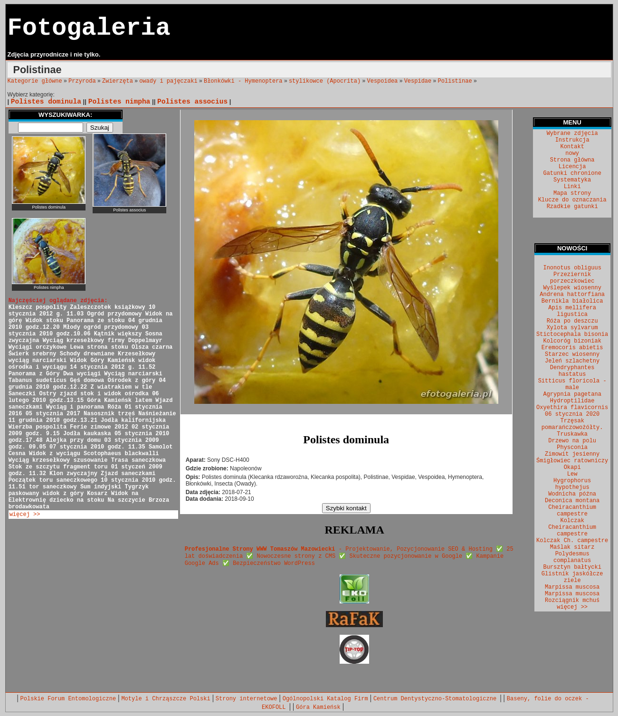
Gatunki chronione (572, 173)
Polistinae (455, 81)
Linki (572, 186)
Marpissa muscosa (572, 587)
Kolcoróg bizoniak (572, 341)
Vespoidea (382, 81)
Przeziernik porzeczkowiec (572, 278)
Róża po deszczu (572, 321)
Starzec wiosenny (572, 354)
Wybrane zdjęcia (572, 133)
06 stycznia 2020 (572, 414)
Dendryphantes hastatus (572, 371)
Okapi (572, 467)
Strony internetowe (246, 699)
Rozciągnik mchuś (572, 600)
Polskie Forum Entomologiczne (68, 699)
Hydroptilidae (572, 401)
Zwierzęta (117, 81)
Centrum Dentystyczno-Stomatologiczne (436, 699)
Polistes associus (192, 101)
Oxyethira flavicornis (572, 407)
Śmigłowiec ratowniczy (572, 461)
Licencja (572, 166)
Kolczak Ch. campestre (572, 540)
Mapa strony (572, 193)
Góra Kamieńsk (318, 707)
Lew (572, 474)
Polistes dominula (46, 101)
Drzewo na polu (572, 441)
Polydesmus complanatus (572, 557)
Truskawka (572, 434)
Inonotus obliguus (572, 268)
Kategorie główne (35, 81)
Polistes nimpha (119, 101)
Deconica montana (572, 500)
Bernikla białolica (572, 301)
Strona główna (572, 160)
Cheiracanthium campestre (572, 510)
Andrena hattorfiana (572, 294)
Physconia (572, 447)
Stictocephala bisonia (572, 334)
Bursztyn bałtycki (572, 567)
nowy (572, 153)
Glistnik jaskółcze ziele (572, 577)
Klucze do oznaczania (572, 200)
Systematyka (572, 180)
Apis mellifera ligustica (572, 311)
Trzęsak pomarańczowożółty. (572, 424)
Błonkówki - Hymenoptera (243, 81)
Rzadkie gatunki (572, 206)
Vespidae (418, 81)
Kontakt (572, 146)
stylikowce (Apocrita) (325, 81)
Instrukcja (572, 140)
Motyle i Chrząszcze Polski (165, 699)
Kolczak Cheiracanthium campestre (572, 527)
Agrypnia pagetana (572, 394)
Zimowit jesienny (572, 454)
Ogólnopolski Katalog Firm (325, 699)
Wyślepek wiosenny (572, 288)
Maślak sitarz (572, 547)
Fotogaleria (89, 28)
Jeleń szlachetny (572, 361)
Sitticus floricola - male (572, 384)
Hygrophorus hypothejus (572, 484)
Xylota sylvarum (572, 328)
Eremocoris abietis (572, 347)
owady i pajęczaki (168, 81)
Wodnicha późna (572, 494)
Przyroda (82, 81)
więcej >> (25, 514)
